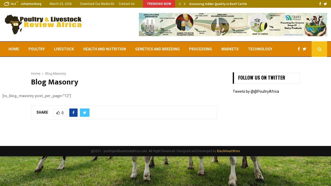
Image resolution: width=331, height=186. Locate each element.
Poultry (36, 49)
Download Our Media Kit (97, 4)
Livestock (64, 49)
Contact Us (127, 4)
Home (14, 49)
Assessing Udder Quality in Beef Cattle (218, 3)
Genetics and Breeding (157, 49)
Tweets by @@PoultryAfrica (256, 91)
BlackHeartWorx (228, 151)
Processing (200, 49)
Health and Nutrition (104, 49)
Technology (260, 49)
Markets (230, 49)
